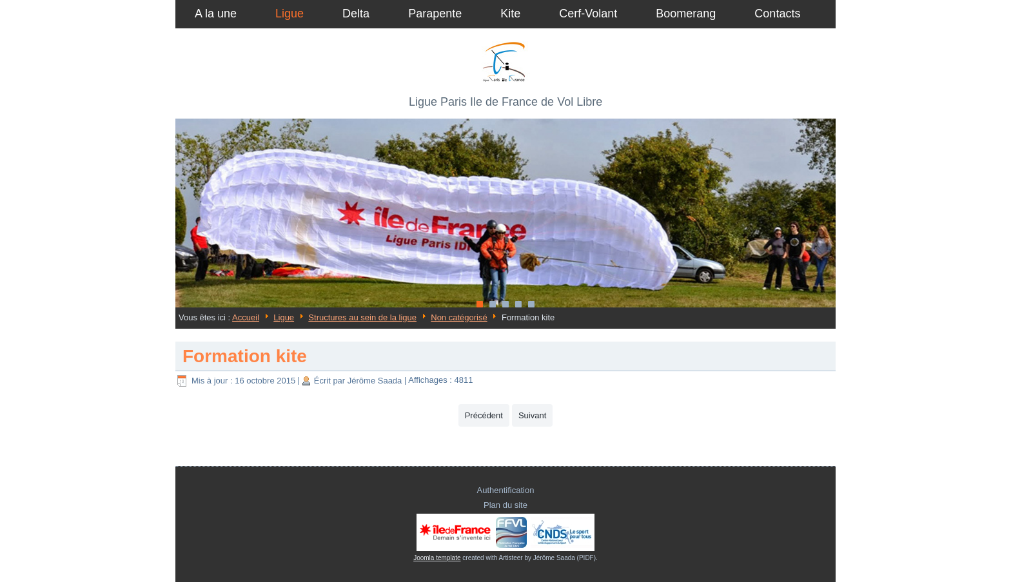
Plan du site (505, 505)
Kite (510, 13)
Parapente (435, 13)
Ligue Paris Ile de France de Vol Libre (505, 101)
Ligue (289, 13)
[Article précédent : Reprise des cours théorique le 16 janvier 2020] (483, 415)
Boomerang (686, 13)
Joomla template (436, 557)
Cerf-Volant (588, 13)
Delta (355, 13)
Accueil (245, 317)
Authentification (506, 490)
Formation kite (244, 356)
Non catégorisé (459, 317)
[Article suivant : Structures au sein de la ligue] (532, 415)
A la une (216, 13)
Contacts (777, 13)
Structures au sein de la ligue (362, 317)
